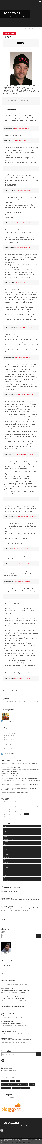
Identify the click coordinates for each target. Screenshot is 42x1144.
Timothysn (4, 899)
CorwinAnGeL (14, 327)
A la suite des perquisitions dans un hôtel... (13, 780)
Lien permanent (11, 100)
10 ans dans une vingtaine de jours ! (12, 998)
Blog (5, 834)
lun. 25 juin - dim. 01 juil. (8, 748)
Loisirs (5, 849)
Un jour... (4, 1015)
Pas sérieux (6, 857)
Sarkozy (18, 1081)
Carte (3, 919)
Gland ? (7, 37)
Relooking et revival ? (8, 982)
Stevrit (3, 908)
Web (5, 877)
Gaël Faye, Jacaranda (7, 792)
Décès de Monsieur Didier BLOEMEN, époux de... (15, 769)
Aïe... (2, 973)
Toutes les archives (9, 753)
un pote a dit (7, 875)
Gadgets (6, 841)
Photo (5, 859)
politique (14, 1088)
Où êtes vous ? (13, 891)
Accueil (5, 826)
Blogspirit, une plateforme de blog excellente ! (25, 899)
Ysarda (12, 128)
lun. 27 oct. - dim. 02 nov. (8, 740)
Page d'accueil (32, 28)
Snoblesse (6, 870)
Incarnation (15, 773)
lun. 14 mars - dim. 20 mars (8, 733)
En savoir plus (4, 1142)
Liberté (30, 776)
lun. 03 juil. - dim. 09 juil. (7, 731)
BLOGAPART (12, 13)
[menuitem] (24, 28)
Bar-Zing (17, 767)
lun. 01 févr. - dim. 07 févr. (8, 737)
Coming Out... (5, 773)
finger (11, 581)
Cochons (27, 1088)
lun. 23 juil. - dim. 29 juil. (7, 746)
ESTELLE (12, 168)
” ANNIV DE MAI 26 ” (7, 778)
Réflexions (6, 862)
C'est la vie (6, 836)
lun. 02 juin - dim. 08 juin (8, 742)
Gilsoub (3, 891)
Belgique (21, 1088)
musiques (31, 1084)
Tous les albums (9, 721)
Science (5, 864)
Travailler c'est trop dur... (9, 1031)
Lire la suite (4, 703)
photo (7, 1081)
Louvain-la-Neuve (6, 1088)
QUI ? (24, 28)
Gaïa (5, 844)
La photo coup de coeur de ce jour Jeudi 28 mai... (15, 788)
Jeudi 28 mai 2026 (6, 767)
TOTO (5, 872)
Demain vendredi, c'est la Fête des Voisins (13, 784)
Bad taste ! (6, 831)
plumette (12, 247)
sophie (12, 282)
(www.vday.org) (17, 90)
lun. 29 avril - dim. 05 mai (8, 744)
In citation (6, 847)
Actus (5, 829)
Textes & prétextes (22, 792)
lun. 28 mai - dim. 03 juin (8, 751)
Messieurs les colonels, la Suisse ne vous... (13, 776)
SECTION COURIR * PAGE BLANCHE (26, 778)
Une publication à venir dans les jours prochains (15, 763)
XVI (39, 28)
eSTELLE (12, 454)
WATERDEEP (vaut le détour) (8, 1097)
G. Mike (12, 140)
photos (12, 1081)
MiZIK (5, 852)
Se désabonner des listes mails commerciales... (16, 1039)
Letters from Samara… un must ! (11, 1023)
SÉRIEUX (6, 867)
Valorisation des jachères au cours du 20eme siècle (15, 1084)
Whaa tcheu (7, 880)
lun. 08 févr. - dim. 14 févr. (8, 735)
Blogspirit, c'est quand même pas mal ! (13, 1006)
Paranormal (7, 854)
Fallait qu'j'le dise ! (8, 839)
